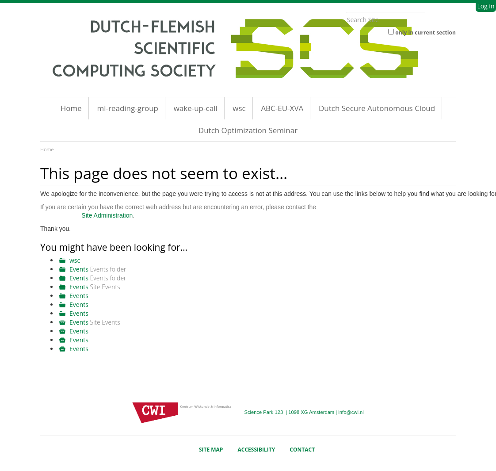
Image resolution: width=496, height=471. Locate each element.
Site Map (211, 449)
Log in (485, 6)
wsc (239, 108)
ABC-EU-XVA (282, 108)
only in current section (425, 32)
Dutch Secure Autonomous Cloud (377, 108)
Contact (302, 449)
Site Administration (107, 215)
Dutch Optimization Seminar (248, 130)
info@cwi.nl (350, 412)
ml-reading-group (127, 108)
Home (71, 108)
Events (78, 269)
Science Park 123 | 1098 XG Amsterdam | (291, 412)
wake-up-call (195, 108)
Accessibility (256, 449)
